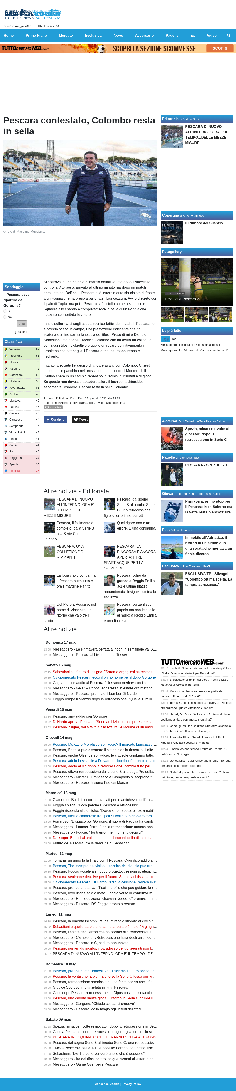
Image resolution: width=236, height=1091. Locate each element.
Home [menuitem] (9, 35)
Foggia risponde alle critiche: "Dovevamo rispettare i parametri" (103, 811)
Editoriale (62, 398)
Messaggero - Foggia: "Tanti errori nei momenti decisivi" (98, 832)
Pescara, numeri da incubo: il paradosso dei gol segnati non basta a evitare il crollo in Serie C (128, 948)
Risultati (22, 332)
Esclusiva (170, 566)
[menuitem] (228, 35)
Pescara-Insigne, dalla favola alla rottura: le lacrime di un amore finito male (113, 727)
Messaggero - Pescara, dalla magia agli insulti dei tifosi (97, 1009)
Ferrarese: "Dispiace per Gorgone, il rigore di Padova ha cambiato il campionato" (118, 821)
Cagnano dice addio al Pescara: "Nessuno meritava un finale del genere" (111, 683)
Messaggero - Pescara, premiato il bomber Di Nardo (95, 694)
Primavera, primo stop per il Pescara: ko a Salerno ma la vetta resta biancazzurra (208, 506)
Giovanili (169, 494)
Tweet (81, 420)
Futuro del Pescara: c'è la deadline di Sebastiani (91, 843)
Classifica (13, 342)
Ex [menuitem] (192, 35)
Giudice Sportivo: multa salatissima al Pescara (90, 987)
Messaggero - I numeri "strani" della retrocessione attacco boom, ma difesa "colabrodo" (123, 827)
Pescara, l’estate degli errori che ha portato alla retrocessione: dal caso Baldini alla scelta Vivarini (131, 932)
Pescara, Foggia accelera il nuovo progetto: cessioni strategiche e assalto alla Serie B (122, 871)
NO (10, 317)
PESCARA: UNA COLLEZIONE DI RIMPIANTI (70, 551)
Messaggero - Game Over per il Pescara (85, 1064)
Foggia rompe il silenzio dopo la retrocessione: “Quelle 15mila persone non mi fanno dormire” (128, 699)
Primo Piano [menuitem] (36, 35)
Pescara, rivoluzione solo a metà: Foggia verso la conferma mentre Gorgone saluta (120, 893)
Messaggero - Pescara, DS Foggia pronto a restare (94, 904)
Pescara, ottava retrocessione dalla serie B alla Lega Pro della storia (108, 772)
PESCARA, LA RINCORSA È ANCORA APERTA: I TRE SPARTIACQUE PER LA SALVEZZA (130, 557)
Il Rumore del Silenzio (204, 223)
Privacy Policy (131, 1084)
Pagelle (168, 457)
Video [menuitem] (212, 35)
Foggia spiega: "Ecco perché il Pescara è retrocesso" (95, 805)
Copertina (170, 215)
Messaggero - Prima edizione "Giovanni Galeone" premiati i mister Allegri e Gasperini (121, 898)
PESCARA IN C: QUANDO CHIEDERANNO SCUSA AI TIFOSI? (104, 1037)
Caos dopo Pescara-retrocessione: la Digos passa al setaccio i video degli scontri (118, 993)
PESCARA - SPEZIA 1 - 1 (206, 465)
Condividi (56, 420)
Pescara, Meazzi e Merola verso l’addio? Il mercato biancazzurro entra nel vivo (116, 744)
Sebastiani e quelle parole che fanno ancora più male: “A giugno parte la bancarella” (120, 927)
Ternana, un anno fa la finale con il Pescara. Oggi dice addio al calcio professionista (120, 860)
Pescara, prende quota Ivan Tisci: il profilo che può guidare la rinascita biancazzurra (120, 888)
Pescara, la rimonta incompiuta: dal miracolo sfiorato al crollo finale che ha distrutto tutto (123, 921)
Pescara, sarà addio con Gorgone (80, 716)
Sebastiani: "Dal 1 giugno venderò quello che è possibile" (99, 1053)
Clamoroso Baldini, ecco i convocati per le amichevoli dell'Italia (103, 800)
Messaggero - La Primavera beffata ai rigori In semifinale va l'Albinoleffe (110, 649)
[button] (22, 323)
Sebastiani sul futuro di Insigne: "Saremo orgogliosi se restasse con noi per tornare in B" (123, 672)
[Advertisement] (100, 455)
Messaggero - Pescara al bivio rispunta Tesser (90, 655)
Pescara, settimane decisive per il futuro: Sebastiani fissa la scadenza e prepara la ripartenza (128, 877)
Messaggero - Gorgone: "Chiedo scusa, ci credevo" (94, 1004)
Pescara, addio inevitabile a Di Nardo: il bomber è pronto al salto (104, 761)
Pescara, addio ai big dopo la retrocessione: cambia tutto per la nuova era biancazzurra (123, 766)
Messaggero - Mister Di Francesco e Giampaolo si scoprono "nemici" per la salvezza (121, 777)
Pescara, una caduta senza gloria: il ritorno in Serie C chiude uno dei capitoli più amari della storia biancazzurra (142, 998)
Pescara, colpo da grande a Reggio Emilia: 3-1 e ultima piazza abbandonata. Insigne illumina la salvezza (130, 586)
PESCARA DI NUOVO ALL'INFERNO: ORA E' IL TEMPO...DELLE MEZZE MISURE (120, 954)
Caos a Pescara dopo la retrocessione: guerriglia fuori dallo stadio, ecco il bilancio (118, 1032)
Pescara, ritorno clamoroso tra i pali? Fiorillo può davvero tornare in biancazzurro (118, 816)
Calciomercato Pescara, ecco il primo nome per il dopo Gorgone (104, 677)
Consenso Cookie (107, 1084)
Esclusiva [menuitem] (93, 35)
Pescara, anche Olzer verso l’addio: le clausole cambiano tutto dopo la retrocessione (121, 755)
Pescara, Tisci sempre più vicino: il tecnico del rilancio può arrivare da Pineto (114, 866)
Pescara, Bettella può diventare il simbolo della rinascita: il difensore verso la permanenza (125, 750)
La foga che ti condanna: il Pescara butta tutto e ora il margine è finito (76, 580)
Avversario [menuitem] (144, 35)
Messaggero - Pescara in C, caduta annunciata (91, 943)
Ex (164, 530)
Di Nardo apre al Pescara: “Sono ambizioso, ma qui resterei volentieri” (109, 722)
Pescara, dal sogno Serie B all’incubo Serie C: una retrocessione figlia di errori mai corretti (125, 1043)
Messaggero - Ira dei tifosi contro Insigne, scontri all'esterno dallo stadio (110, 1059)
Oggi (165, 339)
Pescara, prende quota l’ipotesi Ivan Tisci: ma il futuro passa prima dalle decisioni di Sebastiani (129, 971)
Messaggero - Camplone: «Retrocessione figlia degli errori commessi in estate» (117, 937)
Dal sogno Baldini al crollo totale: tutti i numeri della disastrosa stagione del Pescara (120, 838)
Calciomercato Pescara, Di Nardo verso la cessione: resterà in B (104, 882)
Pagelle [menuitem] (172, 35)
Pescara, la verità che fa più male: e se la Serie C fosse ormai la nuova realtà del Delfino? (125, 976)
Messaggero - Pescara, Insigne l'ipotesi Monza (90, 782)
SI (9, 311)
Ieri (174, 339)
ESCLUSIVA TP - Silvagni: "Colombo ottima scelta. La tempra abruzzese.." (208, 579)
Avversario (171, 421)
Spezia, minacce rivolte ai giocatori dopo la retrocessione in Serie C (107, 1026)
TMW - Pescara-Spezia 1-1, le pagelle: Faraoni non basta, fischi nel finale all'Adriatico (122, 1048)
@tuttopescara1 (116, 402)
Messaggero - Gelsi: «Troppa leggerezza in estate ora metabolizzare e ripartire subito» (122, 688)
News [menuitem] (118, 35)
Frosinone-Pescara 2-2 (183, 299)
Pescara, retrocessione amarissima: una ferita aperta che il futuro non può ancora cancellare (127, 982)
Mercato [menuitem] (66, 35)
